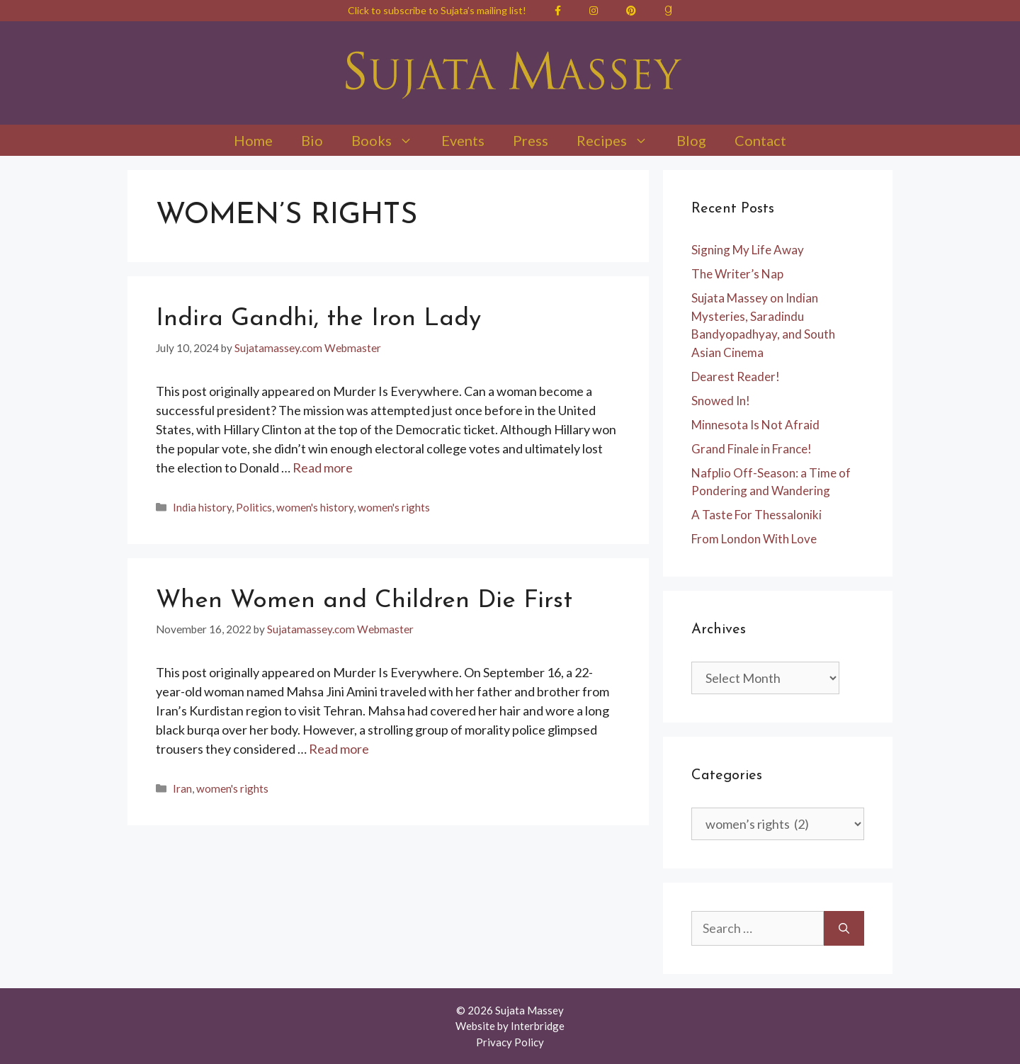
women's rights (394, 507)
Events (462, 140)
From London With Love (754, 538)
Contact (760, 140)
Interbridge (538, 1025)
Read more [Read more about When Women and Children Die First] (339, 749)
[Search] (844, 928)
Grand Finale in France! (751, 448)
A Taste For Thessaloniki (756, 514)
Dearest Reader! (735, 376)
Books (389, 140)
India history (202, 507)
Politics (254, 507)
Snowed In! (720, 400)
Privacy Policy (510, 1042)
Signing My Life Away (747, 249)
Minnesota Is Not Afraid (755, 424)
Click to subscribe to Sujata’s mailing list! (437, 10)
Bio (312, 140)
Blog (691, 140)
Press (530, 140)
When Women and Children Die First (364, 601)
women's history (314, 507)
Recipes (619, 140)
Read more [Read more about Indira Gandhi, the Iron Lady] (323, 467)
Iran (182, 788)
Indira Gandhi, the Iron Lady (318, 319)
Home (253, 140)
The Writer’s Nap (737, 273)
